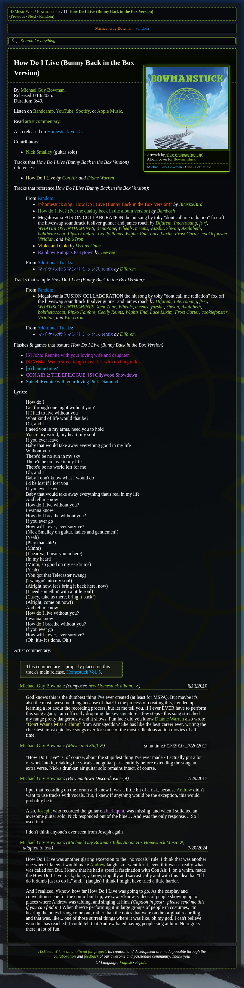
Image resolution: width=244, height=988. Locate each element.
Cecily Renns (110, 233)
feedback (91, 956)
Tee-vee (107, 252)
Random (46, 16)
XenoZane (106, 228)
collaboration (65, 956)
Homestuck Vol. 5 (64, 131)
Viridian (46, 239)
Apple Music (109, 111)
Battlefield (203, 167)
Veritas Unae (88, 245)
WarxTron (73, 239)
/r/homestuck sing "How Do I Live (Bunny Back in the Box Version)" (105, 204)
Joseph (44, 810)
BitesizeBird (190, 204)
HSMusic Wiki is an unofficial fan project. (72, 951)
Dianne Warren (169, 718)
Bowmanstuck (48, 11)
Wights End (136, 233)
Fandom (142, 28)
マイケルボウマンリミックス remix (75, 268)
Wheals (126, 228)
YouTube (64, 111)
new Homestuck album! (111, 685)
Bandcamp (43, 111)
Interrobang (185, 222)
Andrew (184, 789)
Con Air (69, 177)
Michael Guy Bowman (113, 28)
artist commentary (42, 121)
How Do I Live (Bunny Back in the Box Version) (111, 11)
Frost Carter (187, 233)
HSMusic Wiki (21, 11)
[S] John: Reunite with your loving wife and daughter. (78, 355)
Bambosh (166, 210)
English (125, 962)
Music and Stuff (83, 745)
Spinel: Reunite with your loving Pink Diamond (72, 381)
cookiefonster (214, 233)
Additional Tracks (54, 262)
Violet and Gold (53, 245)
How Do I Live (40, 177)
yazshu (157, 228)
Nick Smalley (39, 151)
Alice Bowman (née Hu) (184, 155)
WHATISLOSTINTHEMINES (66, 228)
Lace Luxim (161, 233)
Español (142, 962)
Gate (188, 167)
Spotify (83, 111)
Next (32, 16)
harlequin (115, 810)
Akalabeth (191, 228)
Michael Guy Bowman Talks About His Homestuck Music (123, 842)
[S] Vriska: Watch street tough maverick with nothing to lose (84, 361)
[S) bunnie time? (42, 368)
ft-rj (203, 222)
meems (141, 228)
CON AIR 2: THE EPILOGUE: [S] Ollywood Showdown (81, 375)
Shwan (172, 228)
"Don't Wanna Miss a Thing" (53, 724)
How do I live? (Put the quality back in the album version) (94, 210)
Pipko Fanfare (81, 233)
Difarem (163, 222)
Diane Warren (100, 177)
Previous (18, 16)
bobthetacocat (51, 233)
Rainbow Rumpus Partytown (66, 252)
